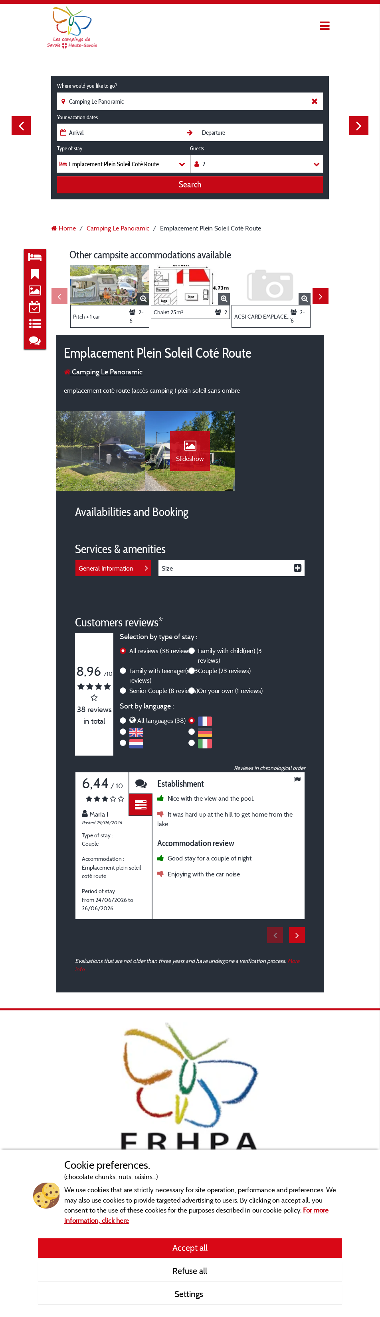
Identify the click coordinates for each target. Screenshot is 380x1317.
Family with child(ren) (230, 655)
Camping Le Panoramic (103, 371)
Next (358, 125)
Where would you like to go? (87, 85)
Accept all (190, 1247)
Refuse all (189, 1271)
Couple (224, 671)
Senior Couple (163, 691)
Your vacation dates (77, 117)
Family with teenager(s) (163, 675)
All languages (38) (161, 720)
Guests (197, 148)
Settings (189, 1294)
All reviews (161, 651)
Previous (21, 125)
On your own (230, 691)
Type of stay (69, 148)
